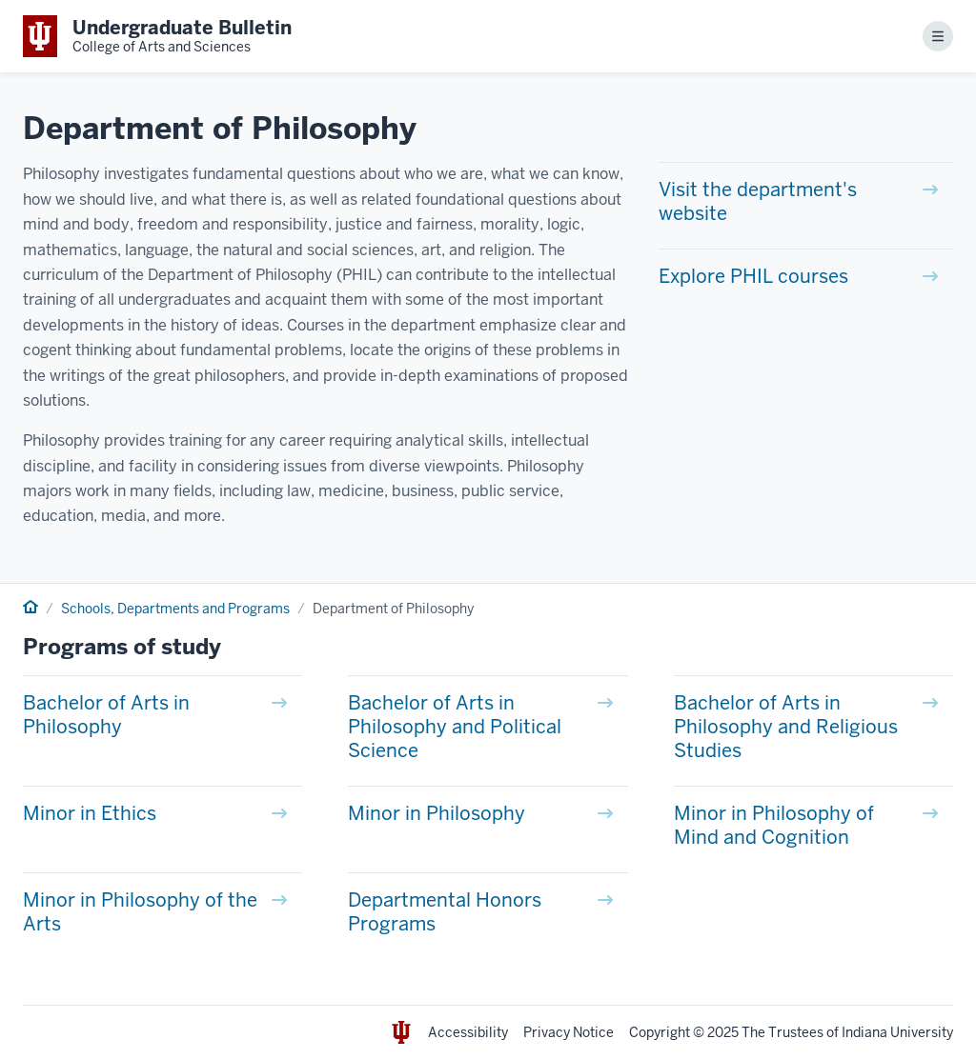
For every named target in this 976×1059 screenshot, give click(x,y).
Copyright (659, 1032)
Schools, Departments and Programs (175, 608)
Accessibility (468, 1032)
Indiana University (897, 1032)
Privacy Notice (568, 1032)
